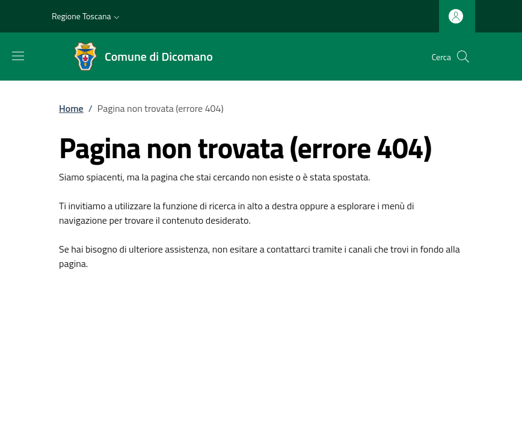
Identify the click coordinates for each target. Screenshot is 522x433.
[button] (87, 16)
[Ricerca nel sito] (463, 56)
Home (71, 108)
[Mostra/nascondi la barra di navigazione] (18, 56)
